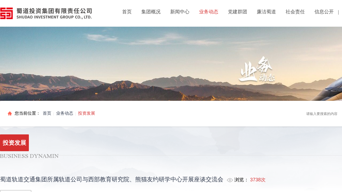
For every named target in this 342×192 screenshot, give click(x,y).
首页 (127, 11)
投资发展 (86, 113)
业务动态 (64, 113)
